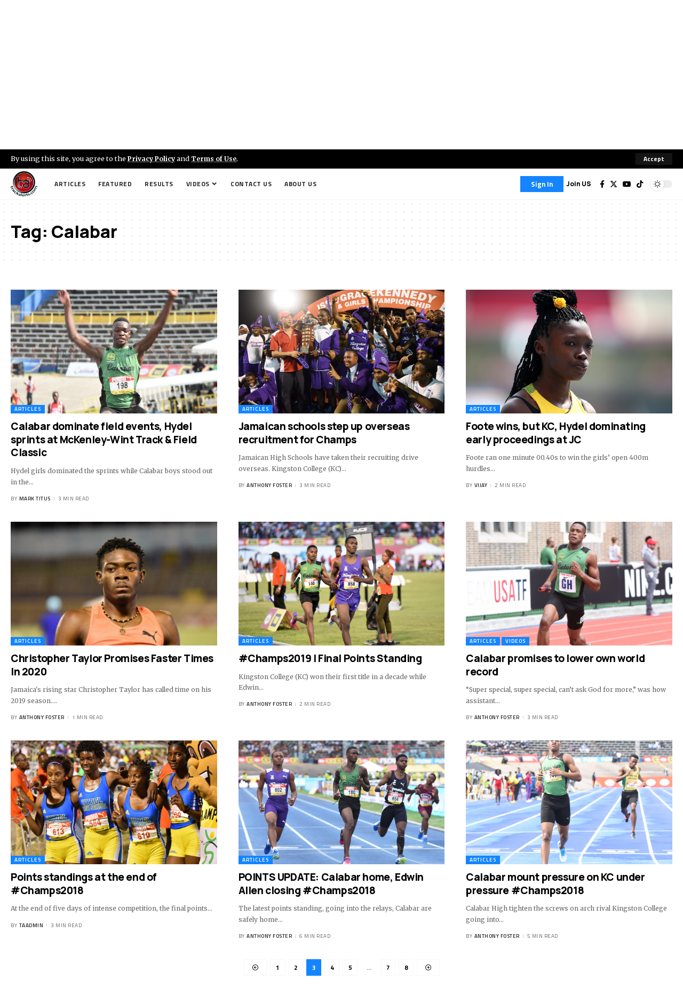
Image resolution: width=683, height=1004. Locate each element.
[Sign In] (541, 184)
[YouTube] (627, 184)
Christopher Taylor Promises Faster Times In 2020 (112, 665)
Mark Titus (35, 499)
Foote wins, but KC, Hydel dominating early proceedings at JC (556, 433)
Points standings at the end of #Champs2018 (84, 883)
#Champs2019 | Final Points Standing (330, 658)
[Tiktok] (640, 184)
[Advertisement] (341, 74)
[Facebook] (602, 184)
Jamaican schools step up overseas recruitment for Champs (324, 433)
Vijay (481, 486)
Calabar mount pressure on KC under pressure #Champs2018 (555, 883)
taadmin (31, 925)
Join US (578, 183)
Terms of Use (217, 158)
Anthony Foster (269, 486)
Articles (27, 409)
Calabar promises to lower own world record (555, 665)
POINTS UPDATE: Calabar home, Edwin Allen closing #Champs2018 (331, 883)
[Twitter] (613, 184)
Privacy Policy (153, 158)
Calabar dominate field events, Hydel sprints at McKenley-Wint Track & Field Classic (104, 439)
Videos (515, 641)
